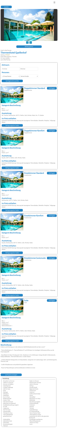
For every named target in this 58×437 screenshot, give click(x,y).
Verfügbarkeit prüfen (12, 81)
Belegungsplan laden (12, 125)
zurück (6, 7)
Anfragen (52, 88)
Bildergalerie (29, 46)
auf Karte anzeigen (11, 375)
